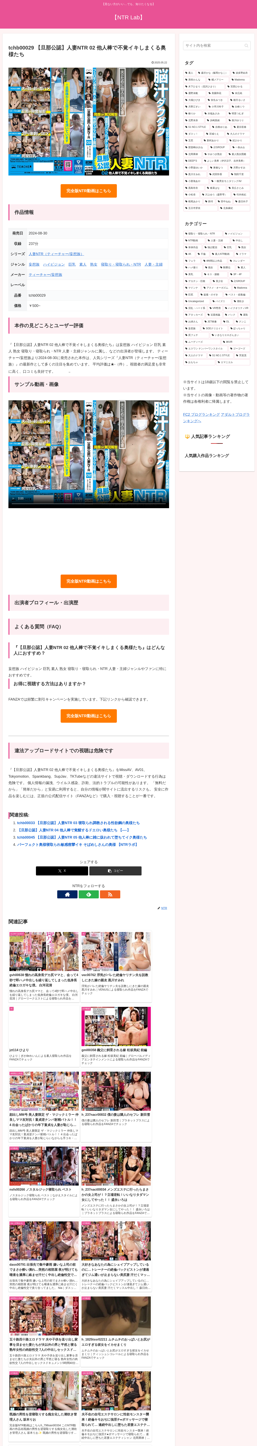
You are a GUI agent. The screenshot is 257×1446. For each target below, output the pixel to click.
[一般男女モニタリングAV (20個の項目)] (230, 181)
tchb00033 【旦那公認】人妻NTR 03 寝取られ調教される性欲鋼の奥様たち (78, 823)
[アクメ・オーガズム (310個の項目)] (216, 288)
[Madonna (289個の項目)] (241, 288)
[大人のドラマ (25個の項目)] (237, 134)
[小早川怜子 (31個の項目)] (218, 107)
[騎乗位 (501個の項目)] (226, 268)
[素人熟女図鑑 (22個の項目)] (238, 154)
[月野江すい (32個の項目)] (195, 107)
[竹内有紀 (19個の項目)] (241, 195)
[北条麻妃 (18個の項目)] (234, 208)
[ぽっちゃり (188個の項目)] (239, 329)
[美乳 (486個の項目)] (193, 274)
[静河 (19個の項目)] (209, 202)
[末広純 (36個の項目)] (240, 93)
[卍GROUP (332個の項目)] (239, 281)
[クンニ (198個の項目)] (242, 322)
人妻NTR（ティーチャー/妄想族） (56, 254)
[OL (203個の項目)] (227, 322)
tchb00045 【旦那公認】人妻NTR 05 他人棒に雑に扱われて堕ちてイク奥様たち (82, 837)
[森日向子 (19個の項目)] (242, 202)
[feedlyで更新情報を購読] (89, 894)
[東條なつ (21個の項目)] (218, 168)
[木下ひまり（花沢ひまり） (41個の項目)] (204, 87)
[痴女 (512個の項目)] (210, 268)
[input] (217, 45)
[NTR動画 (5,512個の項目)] (194, 241)
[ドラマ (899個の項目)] (242, 254)
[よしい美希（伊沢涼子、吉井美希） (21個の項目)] (226, 161)
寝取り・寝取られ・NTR (121, 264)
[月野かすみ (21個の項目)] (239, 168)
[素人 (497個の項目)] (243, 268)
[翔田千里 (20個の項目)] (239, 174)
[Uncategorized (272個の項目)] (197, 301)
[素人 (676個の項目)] (190, 73)
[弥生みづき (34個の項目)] (217, 100)
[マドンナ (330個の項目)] (192, 288)
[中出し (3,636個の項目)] (240, 241)
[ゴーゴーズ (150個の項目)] (239, 349)
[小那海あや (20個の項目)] (196, 181)
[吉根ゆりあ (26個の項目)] (220, 127)
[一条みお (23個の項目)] (240, 147)
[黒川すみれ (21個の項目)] (195, 174)
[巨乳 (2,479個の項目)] (229, 248)
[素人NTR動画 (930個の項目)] (222, 254)
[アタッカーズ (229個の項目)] (194, 315)
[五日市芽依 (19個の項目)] (201, 208)
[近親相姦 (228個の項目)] (214, 315)
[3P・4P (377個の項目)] (239, 274)
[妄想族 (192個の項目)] (192, 329)
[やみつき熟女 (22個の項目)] (214, 154)
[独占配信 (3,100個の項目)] (212, 248)
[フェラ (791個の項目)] (192, 261)
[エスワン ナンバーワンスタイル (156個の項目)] (206, 349)
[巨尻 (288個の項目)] (191, 295)
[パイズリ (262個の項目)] (221, 301)
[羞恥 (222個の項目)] (244, 315)
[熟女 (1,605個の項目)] (243, 248)
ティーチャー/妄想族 (45, 275)
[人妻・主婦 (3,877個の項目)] (218, 241)
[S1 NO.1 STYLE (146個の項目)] (220, 356)
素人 (83, 264)
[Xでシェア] (62, 870)
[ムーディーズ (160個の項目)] (202, 342)
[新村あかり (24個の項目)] (214, 141)
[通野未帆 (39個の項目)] (195, 93)
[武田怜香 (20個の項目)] (218, 174)
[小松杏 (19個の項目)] (192, 195)
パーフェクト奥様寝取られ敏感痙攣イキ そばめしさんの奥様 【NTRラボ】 (78, 845)
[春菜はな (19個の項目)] (215, 188)
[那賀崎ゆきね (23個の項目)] (196, 147)
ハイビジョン (54, 264)
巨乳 (72, 264)
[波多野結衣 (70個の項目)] (240, 73)
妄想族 (34, 264)
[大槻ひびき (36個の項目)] (194, 100)
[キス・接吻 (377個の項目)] (215, 274)
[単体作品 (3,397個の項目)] (193, 248)
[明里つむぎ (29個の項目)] (238, 114)
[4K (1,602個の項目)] (189, 254)
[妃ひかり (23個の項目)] (239, 141)
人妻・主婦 (154, 264)
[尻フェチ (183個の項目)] (196, 335)
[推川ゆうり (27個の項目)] (238, 121)
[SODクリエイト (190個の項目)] (214, 329)
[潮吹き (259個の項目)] (241, 301)
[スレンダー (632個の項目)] (239, 261)
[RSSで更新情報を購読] (98, 894)
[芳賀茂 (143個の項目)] (242, 356)
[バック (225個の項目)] (230, 315)
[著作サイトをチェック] (79, 894)
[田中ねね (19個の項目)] (224, 202)
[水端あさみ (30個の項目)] (214, 114)
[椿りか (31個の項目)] (193, 114)
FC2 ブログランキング (201, 415)
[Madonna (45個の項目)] (240, 80)
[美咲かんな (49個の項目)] (195, 80)
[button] (115, 870)
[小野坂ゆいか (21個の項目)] (196, 168)
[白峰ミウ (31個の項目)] (240, 107)
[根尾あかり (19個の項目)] (193, 202)
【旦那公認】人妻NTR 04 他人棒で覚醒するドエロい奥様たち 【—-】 (74, 830)
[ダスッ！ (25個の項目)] (194, 134)
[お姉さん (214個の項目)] (193, 322)
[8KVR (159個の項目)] (235, 342)
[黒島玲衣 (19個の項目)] (194, 188)
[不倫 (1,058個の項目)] (202, 254)
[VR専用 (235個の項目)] (215, 308)
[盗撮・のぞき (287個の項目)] (211, 295)
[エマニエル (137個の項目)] (233, 362)
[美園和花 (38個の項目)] (218, 93)
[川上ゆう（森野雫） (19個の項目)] (215, 195)
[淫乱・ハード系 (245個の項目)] (195, 308)
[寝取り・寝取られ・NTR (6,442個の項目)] (203, 234)
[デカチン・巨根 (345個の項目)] (197, 281)
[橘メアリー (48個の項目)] (218, 80)
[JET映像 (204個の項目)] (212, 322)
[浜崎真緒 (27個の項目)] (215, 121)
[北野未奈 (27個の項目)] (194, 121)
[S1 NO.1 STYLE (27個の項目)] (197, 127)
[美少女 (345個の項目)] (219, 281)
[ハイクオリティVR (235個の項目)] (236, 308)
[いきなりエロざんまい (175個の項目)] (230, 335)
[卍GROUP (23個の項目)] (219, 147)
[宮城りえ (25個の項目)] (214, 134)
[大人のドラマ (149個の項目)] (195, 356)
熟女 (93, 264)
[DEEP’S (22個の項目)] (193, 161)
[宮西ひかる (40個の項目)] (238, 87)
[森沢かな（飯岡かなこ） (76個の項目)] (213, 73)
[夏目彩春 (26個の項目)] (241, 127)
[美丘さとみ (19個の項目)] (238, 188)
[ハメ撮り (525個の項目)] (193, 268)
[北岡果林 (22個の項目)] (193, 154)
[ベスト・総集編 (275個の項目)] (237, 295)
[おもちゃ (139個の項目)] (199, 362)
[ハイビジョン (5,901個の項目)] (236, 234)
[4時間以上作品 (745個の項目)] (214, 261)
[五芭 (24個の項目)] (192, 141)
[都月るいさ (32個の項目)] (239, 100)
